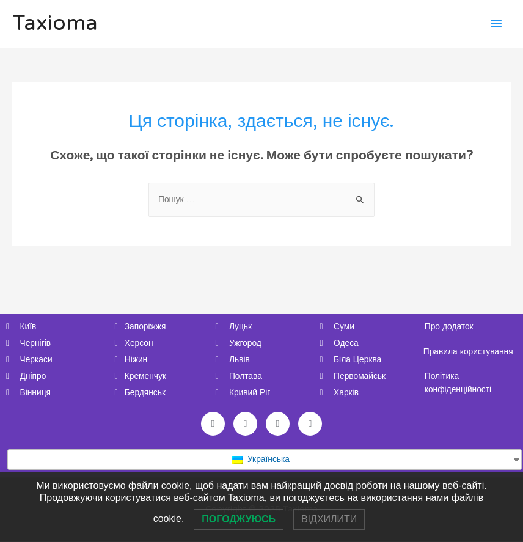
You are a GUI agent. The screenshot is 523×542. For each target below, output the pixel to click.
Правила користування (468, 351)
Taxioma (55, 24)
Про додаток (449, 326)
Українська (261, 460)
